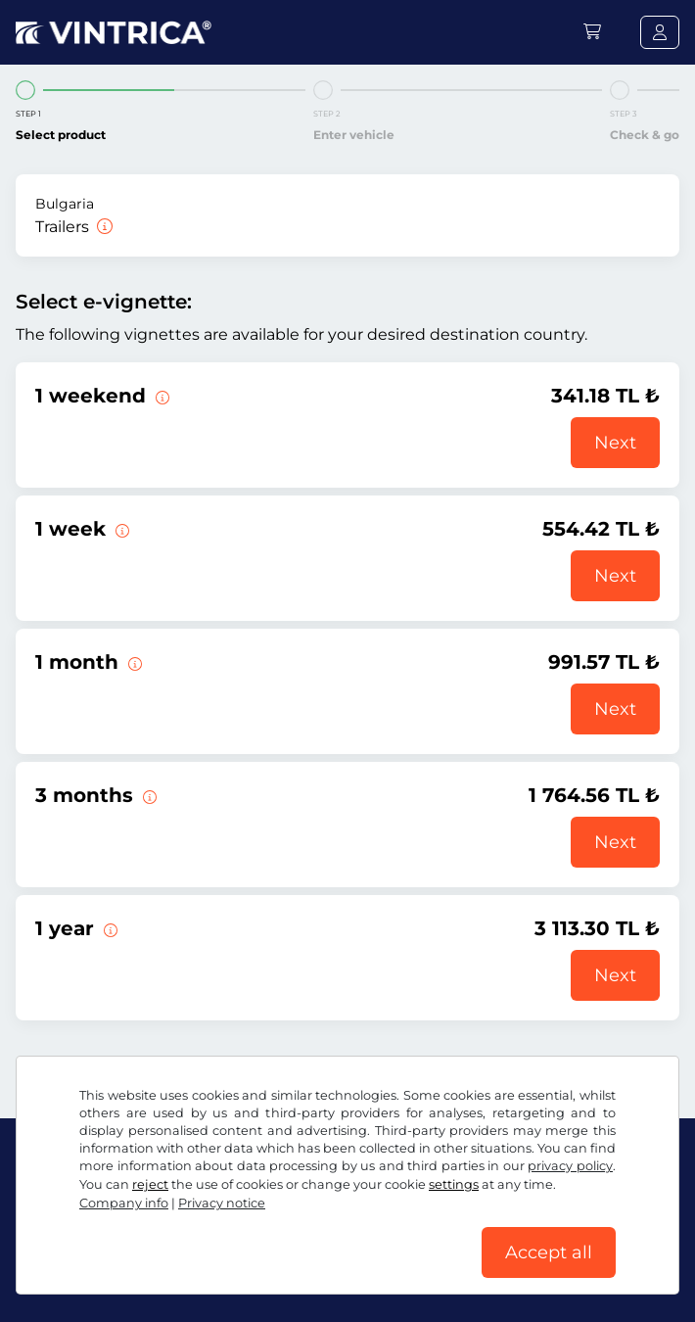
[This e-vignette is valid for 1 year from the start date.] (108, 928)
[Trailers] (103, 226)
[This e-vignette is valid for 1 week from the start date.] (120, 529)
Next (615, 442)
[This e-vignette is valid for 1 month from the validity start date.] (133, 662)
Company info (123, 1203)
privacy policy (570, 1165)
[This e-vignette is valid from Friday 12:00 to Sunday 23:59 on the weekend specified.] (160, 395)
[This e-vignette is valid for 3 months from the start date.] (148, 795)
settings (454, 1184)
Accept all (548, 1252)
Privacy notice (221, 1203)
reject (150, 1184)
